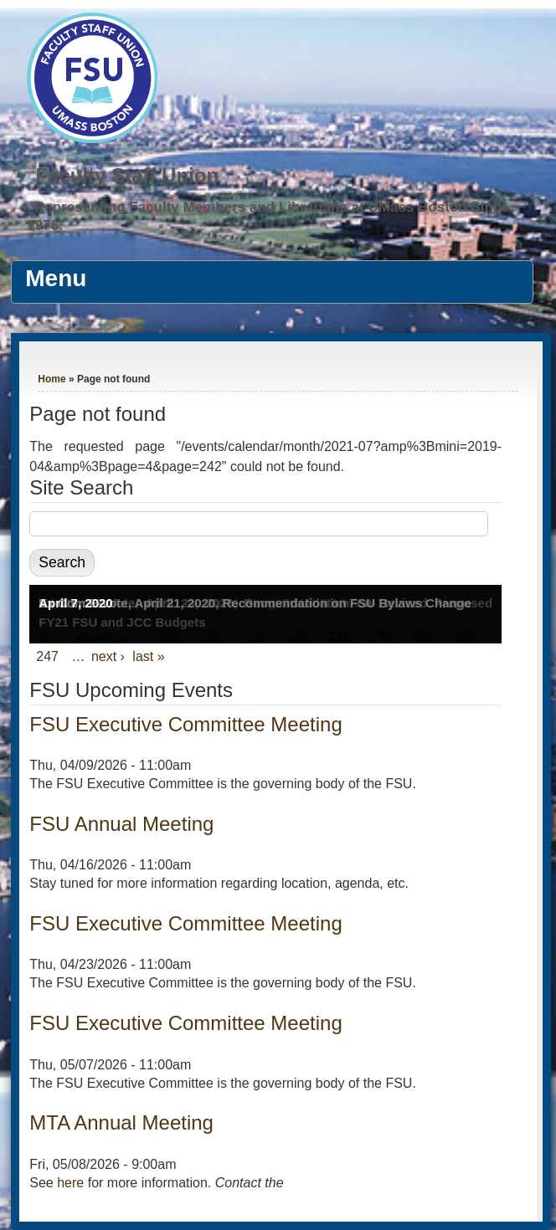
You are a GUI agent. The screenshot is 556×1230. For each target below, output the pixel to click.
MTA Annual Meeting (121, 1122)
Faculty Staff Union (127, 175)
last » (148, 656)
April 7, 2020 (75, 603)
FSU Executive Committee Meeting (185, 724)
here (70, 1183)
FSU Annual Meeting (121, 823)
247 (47, 656)
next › (108, 656)
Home (51, 379)
